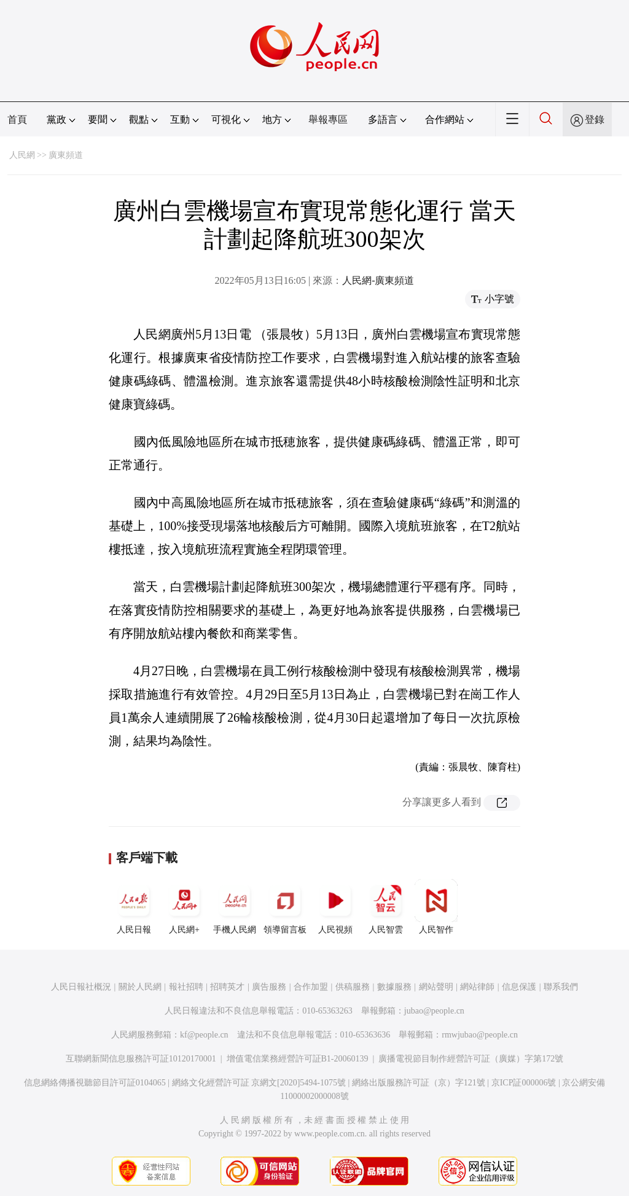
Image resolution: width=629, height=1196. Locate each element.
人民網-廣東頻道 (378, 280)
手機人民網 (234, 906)
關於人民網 (140, 986)
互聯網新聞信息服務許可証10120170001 (141, 1058)
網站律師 (477, 986)
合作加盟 (311, 986)
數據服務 (394, 986)
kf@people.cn (204, 1034)
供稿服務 (352, 986)
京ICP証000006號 (524, 1082)
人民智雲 (385, 906)
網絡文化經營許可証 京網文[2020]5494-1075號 (259, 1082)
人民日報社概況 (81, 986)
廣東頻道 (66, 155)
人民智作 (436, 906)
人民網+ (184, 906)
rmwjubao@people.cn (480, 1034)
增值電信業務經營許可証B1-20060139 (298, 1058)
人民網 (22, 155)
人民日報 (133, 906)
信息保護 (519, 986)
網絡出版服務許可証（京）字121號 (418, 1082)
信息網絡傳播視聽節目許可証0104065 (95, 1082)
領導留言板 (285, 906)
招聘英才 (227, 986)
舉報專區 (328, 119)
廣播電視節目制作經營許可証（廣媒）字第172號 (470, 1058)
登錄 (594, 119)
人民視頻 (335, 906)
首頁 (17, 119)
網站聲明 (436, 986)
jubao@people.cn (434, 1010)
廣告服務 (269, 986)
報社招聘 (186, 986)
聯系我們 (561, 986)
